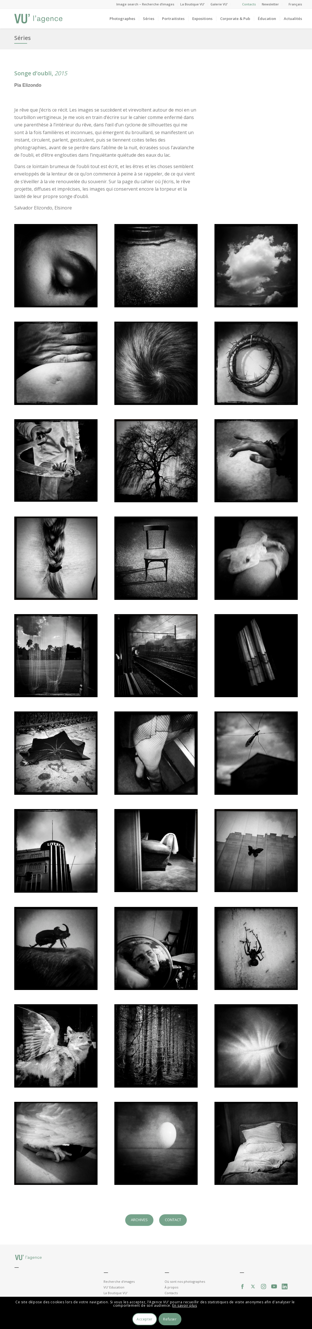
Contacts (249, 4)
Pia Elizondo (27, 85)
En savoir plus (184, 1305)
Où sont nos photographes (185, 1281)
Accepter (145, 1319)
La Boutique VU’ (192, 4)
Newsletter (270, 4)
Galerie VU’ (219, 4)
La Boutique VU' (115, 1293)
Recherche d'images (119, 1281)
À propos (171, 1287)
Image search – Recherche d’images (145, 4)
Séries (22, 38)
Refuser (170, 1319)
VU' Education (114, 1287)
